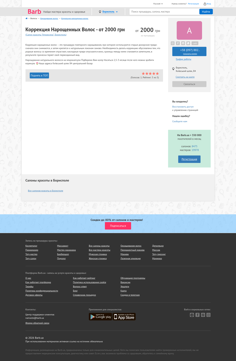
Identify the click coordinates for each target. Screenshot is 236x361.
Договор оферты (34, 294)
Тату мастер (32, 254)
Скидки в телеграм (130, 294)
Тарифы (29, 286)
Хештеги (125, 286)
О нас (28, 278)
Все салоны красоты (99, 245)
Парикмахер (32, 249)
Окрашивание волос (130, 245)
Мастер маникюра (66, 249)
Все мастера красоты (99, 249)
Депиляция (158, 245)
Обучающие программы (133, 278)
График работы (183, 59)
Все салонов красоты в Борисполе (45, 190)
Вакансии (125, 282)
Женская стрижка (98, 258)
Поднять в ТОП (39, 75)
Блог (75, 290)
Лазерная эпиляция (130, 258)
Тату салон (31, 258)
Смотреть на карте (185, 76)
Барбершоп (63, 254)
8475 (194, 146)
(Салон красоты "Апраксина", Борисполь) (46, 34)
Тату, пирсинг (159, 254)
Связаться (189, 84)
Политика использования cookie (89, 282)
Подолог (61, 258)
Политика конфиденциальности (42, 290)
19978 (195, 150)
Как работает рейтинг (84, 278)
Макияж (124, 254)
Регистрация (193, 4)
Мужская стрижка (98, 254)
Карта (124, 290)
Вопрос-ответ (80, 286)
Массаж (156, 249)
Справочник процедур (84, 294)
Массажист (62, 245)
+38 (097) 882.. (190, 51)
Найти (206, 12)
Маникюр (157, 258)
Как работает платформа (38, 282)
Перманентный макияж (132, 249)
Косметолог (31, 245)
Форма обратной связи (37, 322)
